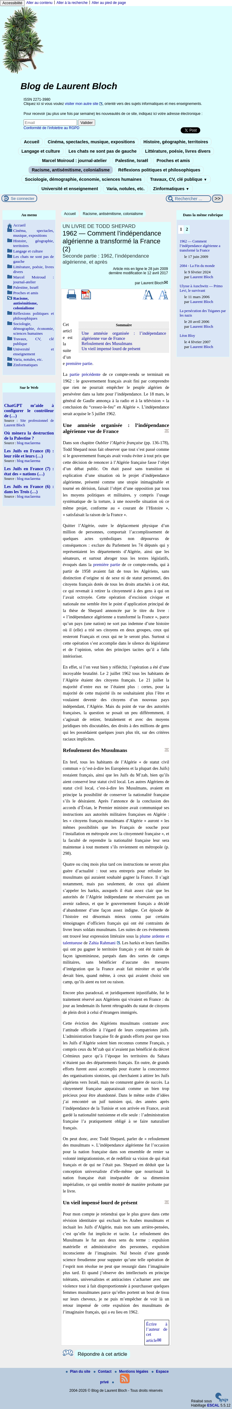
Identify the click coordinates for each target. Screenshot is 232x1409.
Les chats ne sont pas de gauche (103, 151)
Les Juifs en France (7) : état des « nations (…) (29, 471)
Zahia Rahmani (102, 942)
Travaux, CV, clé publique (178, 179)
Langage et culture (40, 151)
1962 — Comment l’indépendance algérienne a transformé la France (200, 245)
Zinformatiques (171, 188)
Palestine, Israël (131, 160)
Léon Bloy (187, 336)
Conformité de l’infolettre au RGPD (51, 128)
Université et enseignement (69, 188)
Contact (103, 1371)
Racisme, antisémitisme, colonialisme (71, 170)
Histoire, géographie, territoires (175, 141)
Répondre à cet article (102, 1354)
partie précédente (84, 374)
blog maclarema (28, 443)
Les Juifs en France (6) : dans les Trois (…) (29, 489)
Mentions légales (132, 1371)
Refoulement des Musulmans (107, 343)
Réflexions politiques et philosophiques (159, 170)
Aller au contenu (39, 3)
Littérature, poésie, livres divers (178, 151)
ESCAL (213, 1405)
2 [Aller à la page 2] (187, 229)
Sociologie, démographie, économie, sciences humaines (83, 179)
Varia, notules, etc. (125, 188)
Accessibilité (12, 3)
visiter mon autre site (81, 104)
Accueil (31, 141)
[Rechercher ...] (188, 198)
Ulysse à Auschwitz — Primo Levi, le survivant (201, 288)
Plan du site (79, 1371)
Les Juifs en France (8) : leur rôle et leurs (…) (29, 453)
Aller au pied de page (109, 3)
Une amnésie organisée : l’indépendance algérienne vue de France (124, 336)
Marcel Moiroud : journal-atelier (74, 160)
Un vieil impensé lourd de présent (111, 348)
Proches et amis (173, 160)
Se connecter (22, 198)
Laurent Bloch (152, 283)
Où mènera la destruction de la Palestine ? (29, 436)
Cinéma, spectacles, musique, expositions (91, 141)
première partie (79, 363)
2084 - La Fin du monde (197, 266)
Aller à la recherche (72, 3)
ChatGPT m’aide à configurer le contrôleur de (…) (29, 410)
